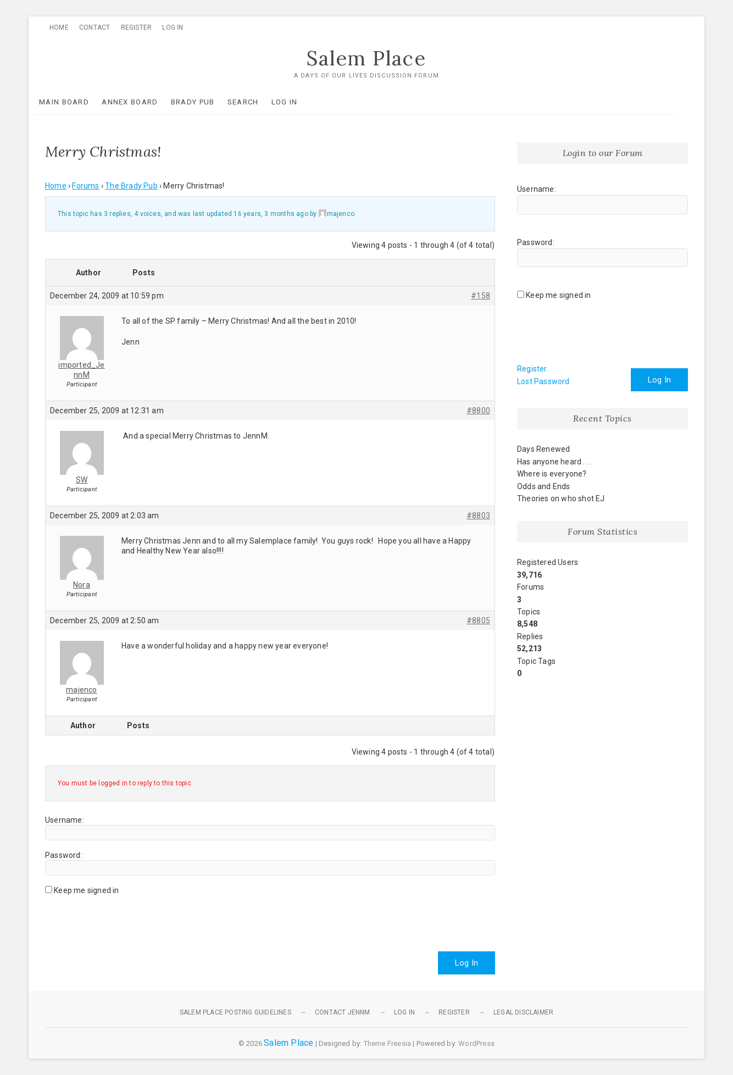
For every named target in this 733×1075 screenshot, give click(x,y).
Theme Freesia (388, 1043)
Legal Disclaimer (523, 1012)
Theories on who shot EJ (561, 498)
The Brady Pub (131, 185)
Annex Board (141, 102)
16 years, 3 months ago (271, 214)
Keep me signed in (86, 890)
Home (59, 27)
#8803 (478, 515)
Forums (85, 185)
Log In (172, 27)
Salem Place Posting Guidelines (235, 1012)
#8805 (478, 620)
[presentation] (128, 918)
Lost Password (543, 381)
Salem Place (366, 59)
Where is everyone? (552, 473)
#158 (480, 295)
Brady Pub (204, 102)
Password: (63, 855)
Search (254, 102)
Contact (94, 27)
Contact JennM (342, 1012)
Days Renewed (543, 449)
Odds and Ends (543, 486)
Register (136, 27)
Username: (64, 820)
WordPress (476, 1043)
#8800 (478, 410)
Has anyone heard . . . (554, 461)
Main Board (76, 102)
